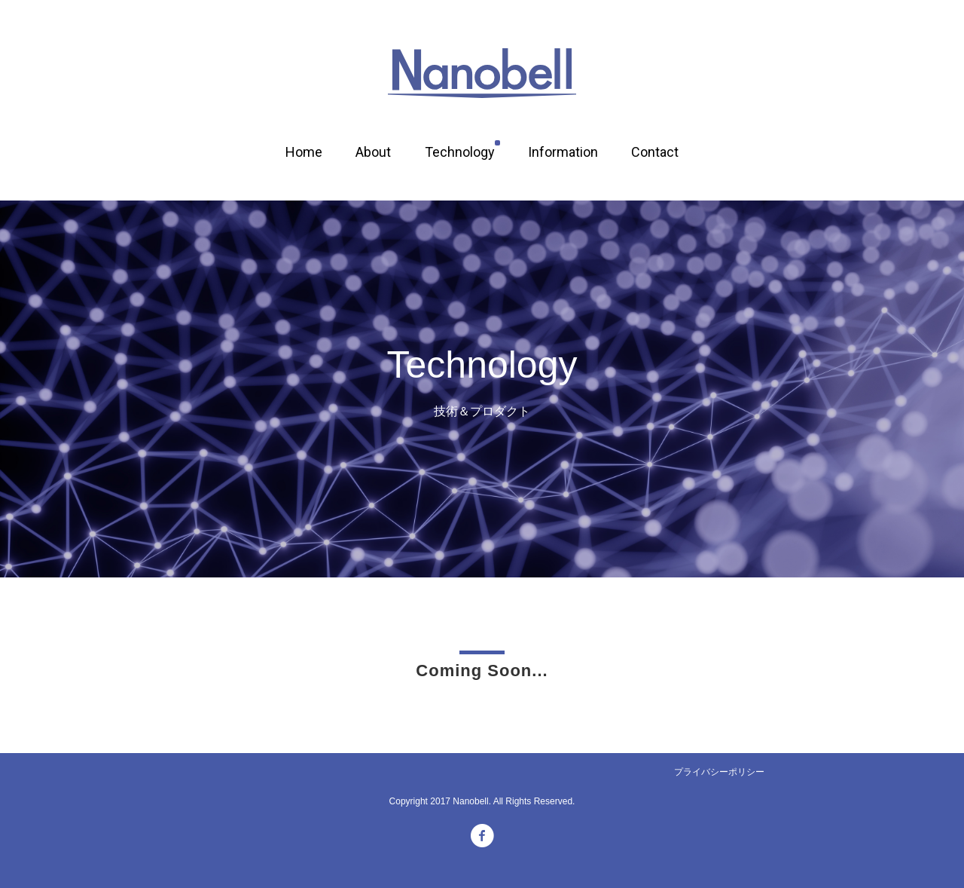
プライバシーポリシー (719, 772)
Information (563, 152)
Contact (655, 152)
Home (303, 152)
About (373, 152)
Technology (460, 152)
